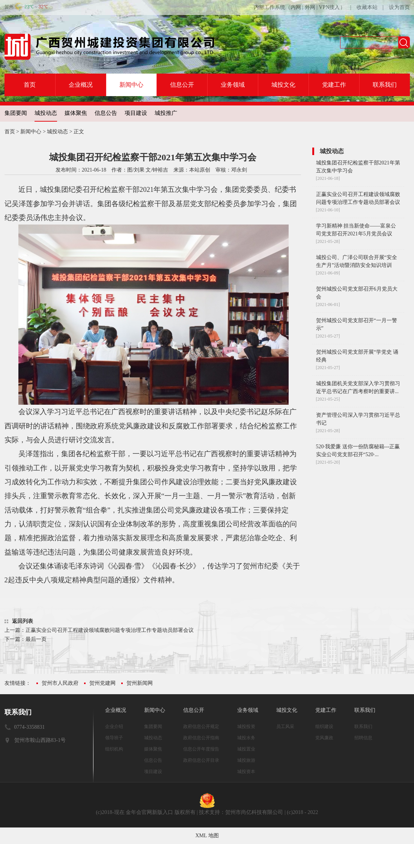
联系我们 (385, 84)
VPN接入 (329, 7)
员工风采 (285, 726)
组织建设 (324, 726)
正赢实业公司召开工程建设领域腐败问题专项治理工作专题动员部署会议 (110, 630)
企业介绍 (114, 726)
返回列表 (22, 621)
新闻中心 (131, 84)
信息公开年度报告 (201, 749)
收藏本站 (367, 7)
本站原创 (199, 170)
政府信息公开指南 (201, 737)
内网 (296, 7)
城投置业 (246, 749)
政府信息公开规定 (201, 726)
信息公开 (182, 84)
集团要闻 (16, 113)
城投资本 (246, 771)
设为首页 (399, 7)
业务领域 (233, 84)
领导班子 (114, 737)
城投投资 (246, 726)
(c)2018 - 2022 (302, 812)
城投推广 (166, 113)
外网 (310, 7)
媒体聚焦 (76, 113)
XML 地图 (206, 835)
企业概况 (81, 84)
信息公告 (106, 113)
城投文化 (283, 84)
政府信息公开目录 (201, 760)
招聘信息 (363, 737)
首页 (30, 84)
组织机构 (114, 749)
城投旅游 (246, 760)
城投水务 (246, 737)
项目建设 (136, 113)
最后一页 (36, 639)
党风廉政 (324, 737)
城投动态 (46, 113)
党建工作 (334, 84)
